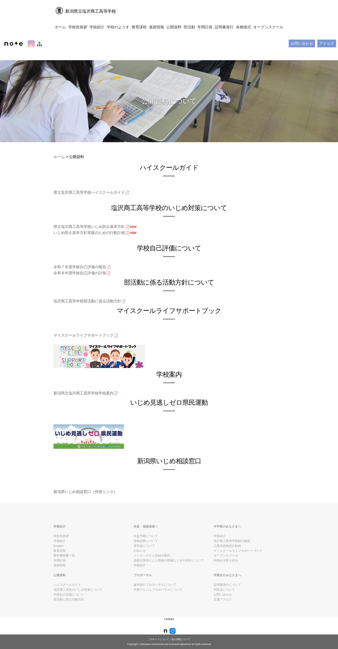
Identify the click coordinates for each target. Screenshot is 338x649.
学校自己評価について (69, 604)
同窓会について (224, 599)
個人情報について (180, 639)
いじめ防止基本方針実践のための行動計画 (95, 233)
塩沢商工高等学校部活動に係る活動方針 (90, 301)
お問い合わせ (302, 43)
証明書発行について (227, 594)
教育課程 (139, 27)
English (59, 555)
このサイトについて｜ (159, 639)
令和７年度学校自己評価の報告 (82, 267)
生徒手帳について (146, 545)
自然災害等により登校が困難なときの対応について (169, 569)
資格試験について (146, 550)
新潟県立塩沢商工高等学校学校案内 (86, 393)
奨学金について (144, 555)
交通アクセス (223, 608)
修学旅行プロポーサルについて (155, 594)
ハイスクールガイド (67, 594)
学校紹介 (96, 27)
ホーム (60, 27)
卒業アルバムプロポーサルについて (158, 599)
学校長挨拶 (77, 27)
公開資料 (173, 27)
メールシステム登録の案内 (152, 565)
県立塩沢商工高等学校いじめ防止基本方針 (95, 227)
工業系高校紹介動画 (227, 555)
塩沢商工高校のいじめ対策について (78, 599)
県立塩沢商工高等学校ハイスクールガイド (92, 192)
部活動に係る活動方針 (69, 608)
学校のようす (118, 27)
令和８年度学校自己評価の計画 (82, 273)
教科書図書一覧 (64, 565)
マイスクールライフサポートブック (86, 335)
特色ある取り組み (226, 569)
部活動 (189, 27)
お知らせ (140, 560)
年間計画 (204, 27)
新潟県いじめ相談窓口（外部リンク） (85, 492)
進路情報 (156, 27)
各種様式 (243, 27)
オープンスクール (268, 27)
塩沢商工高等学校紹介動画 (232, 550)
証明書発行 (224, 27)
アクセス (326, 43)
